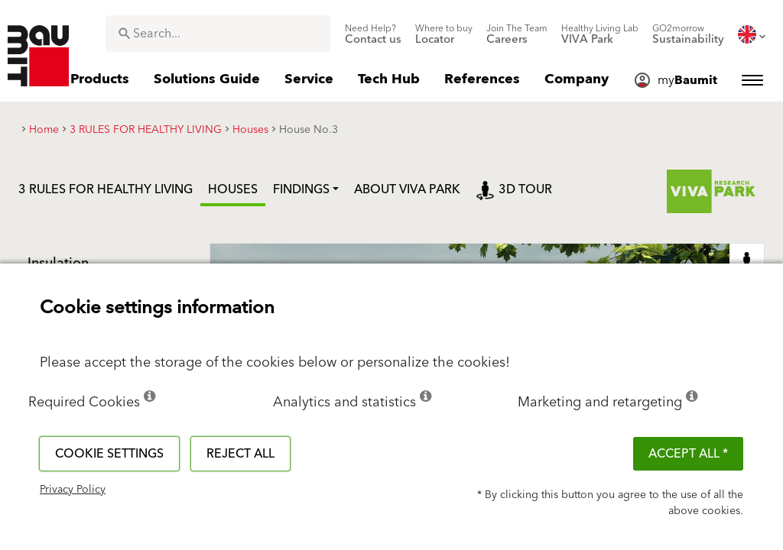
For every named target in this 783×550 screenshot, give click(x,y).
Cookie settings (109, 453)
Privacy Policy (73, 489)
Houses (233, 189)
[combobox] (218, 33)
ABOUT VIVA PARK (407, 189)
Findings (301, 189)
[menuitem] (373, 34)
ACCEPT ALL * (688, 453)
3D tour (514, 189)
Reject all (240, 453)
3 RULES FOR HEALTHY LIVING (105, 189)
